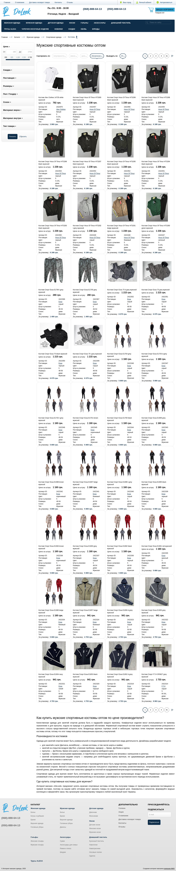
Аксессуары (99, 23)
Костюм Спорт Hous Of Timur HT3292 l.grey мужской (87, 227)
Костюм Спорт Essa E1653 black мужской (85, 675)
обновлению (96, 56)
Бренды (96, 29)
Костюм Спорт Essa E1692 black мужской (119, 547)
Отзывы (70, 2)
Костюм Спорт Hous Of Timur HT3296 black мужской (52, 163)
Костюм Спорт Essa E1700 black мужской (119, 419)
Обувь (83, 29)
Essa (60, 302)
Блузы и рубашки (37, 816)
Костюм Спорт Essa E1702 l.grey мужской (50, 419)
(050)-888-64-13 (116, 9)
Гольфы (84, 23)
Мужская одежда (34, 23)
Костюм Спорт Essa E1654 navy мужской (50, 675)
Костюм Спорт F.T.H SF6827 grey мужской (154, 675)
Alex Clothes (60, 109)
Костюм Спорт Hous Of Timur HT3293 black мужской (52, 227)
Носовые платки (95, 852)
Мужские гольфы (37, 845)
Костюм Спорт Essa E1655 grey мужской (154, 611)
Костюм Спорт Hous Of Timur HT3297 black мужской (87, 163)
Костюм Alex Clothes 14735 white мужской (50, 98)
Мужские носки (95, 832)
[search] (147, 22)
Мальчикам (93, 816)
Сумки (62, 841)
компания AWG (169, 868)
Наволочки (93, 845)
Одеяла (92, 856)
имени (73, 56)
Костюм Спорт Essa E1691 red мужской (157, 546)
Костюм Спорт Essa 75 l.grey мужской (87, 354)
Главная (7, 2)
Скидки (71, 29)
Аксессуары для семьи (68, 845)
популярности (59, 56)
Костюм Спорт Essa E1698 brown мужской (51, 483)
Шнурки (63, 852)
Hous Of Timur (95, 109)
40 (123, 56)
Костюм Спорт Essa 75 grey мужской (156, 290)
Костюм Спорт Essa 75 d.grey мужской (122, 290)
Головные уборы (37, 827)
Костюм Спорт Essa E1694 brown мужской (51, 547)
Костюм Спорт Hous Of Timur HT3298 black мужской (156, 98)
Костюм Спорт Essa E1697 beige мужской (85, 483)
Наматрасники (94, 848)
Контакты (58, 2)
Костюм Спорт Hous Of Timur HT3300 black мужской (87, 98)
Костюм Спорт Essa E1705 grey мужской (85, 291)
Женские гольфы (37, 841)
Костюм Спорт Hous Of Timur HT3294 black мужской (156, 163)
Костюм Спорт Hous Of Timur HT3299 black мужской (121, 98)
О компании (19, 2)
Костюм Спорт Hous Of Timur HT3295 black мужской (121, 163)
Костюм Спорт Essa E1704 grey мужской (119, 355)
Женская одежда (12, 23)
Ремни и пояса (65, 848)
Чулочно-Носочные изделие (35, 29)
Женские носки (95, 828)
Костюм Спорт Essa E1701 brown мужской (85, 419)
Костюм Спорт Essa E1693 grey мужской (85, 547)
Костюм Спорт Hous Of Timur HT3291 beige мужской (121, 227)
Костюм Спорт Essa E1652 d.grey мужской (120, 675)
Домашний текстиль (121, 23)
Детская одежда (56, 23)
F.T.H (163, 686)
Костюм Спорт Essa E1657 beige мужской (85, 611)
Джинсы (63, 827)
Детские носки (94, 825)
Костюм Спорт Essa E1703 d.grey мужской (154, 355)
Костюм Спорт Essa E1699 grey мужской (154, 419)
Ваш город (125, 2)
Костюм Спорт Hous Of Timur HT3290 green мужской (156, 227)
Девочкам (93, 812)
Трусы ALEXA (10, 29)
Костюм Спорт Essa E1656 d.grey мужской (120, 611)
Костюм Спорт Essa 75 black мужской (52, 354)
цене (84, 56)
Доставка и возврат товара (39, 2)
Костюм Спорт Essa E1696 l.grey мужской (119, 483)
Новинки (58, 29)
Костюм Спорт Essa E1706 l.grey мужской (50, 291)
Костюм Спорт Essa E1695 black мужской (154, 483)
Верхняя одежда (37, 823)
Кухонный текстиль (96, 841)
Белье (33, 812)
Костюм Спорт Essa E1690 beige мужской (50, 611)
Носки (72, 23)
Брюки (33, 820)
